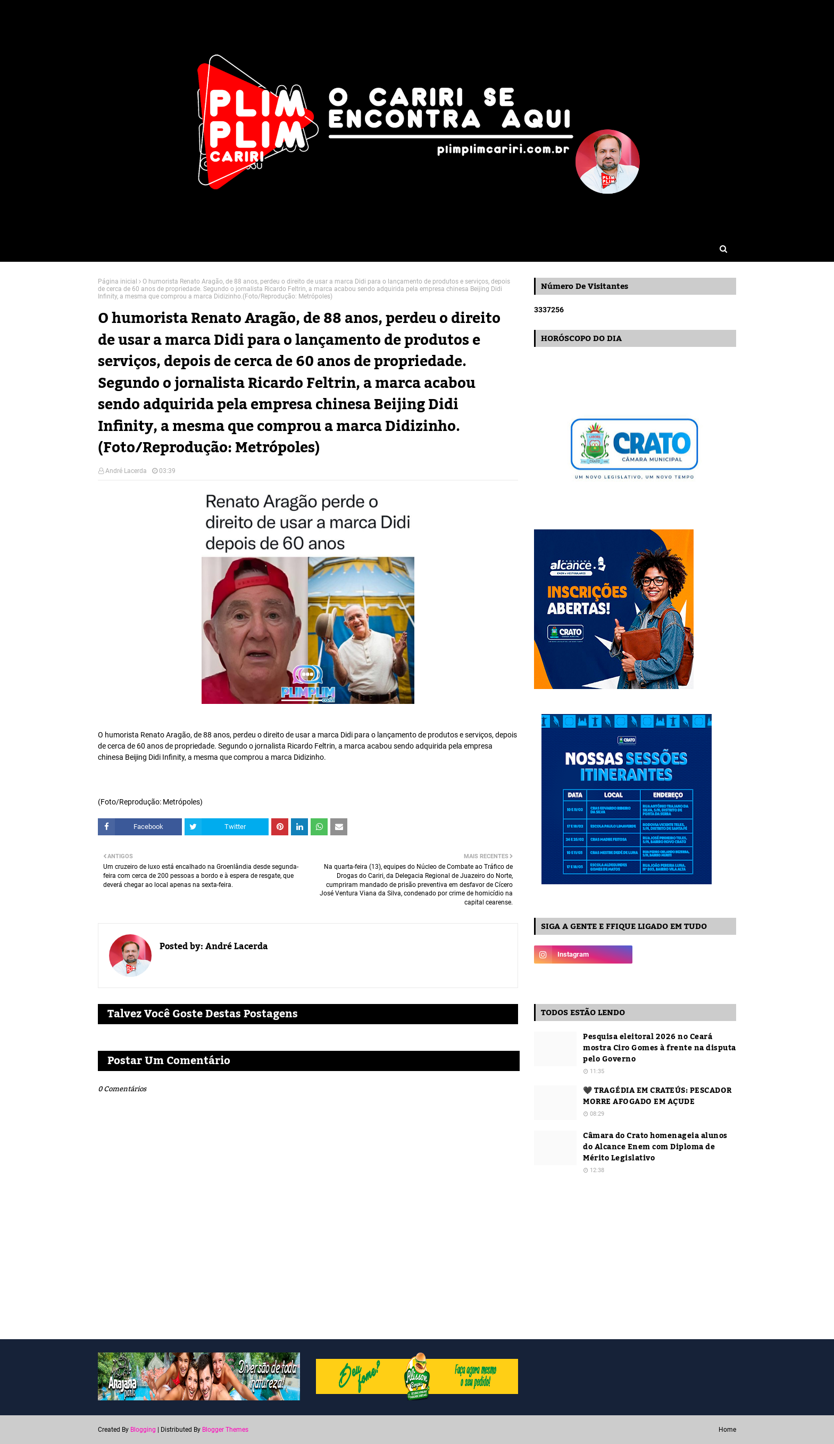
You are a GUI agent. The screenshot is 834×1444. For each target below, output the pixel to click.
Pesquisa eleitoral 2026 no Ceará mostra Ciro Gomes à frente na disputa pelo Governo (659, 1048)
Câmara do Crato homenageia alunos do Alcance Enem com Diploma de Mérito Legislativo (655, 1147)
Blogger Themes (225, 1429)
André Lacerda (126, 471)
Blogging (143, 1429)
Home (727, 1429)
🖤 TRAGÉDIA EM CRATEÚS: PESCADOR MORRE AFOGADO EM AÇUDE (657, 1096)
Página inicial (117, 281)
